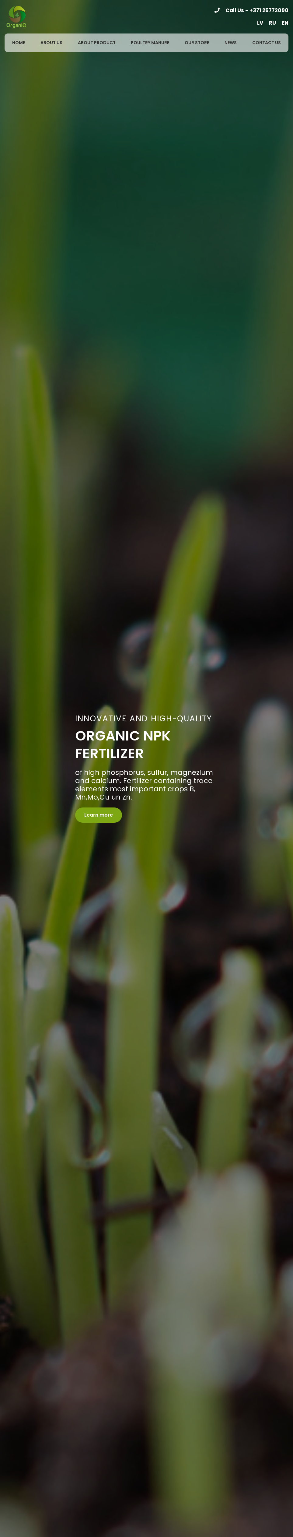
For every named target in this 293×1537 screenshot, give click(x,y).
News (231, 43)
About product (97, 43)
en (285, 22)
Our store (197, 43)
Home (18, 43)
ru (272, 22)
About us (51, 43)
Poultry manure (150, 43)
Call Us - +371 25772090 (256, 10)
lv (260, 22)
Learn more (98, 814)
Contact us (266, 43)
